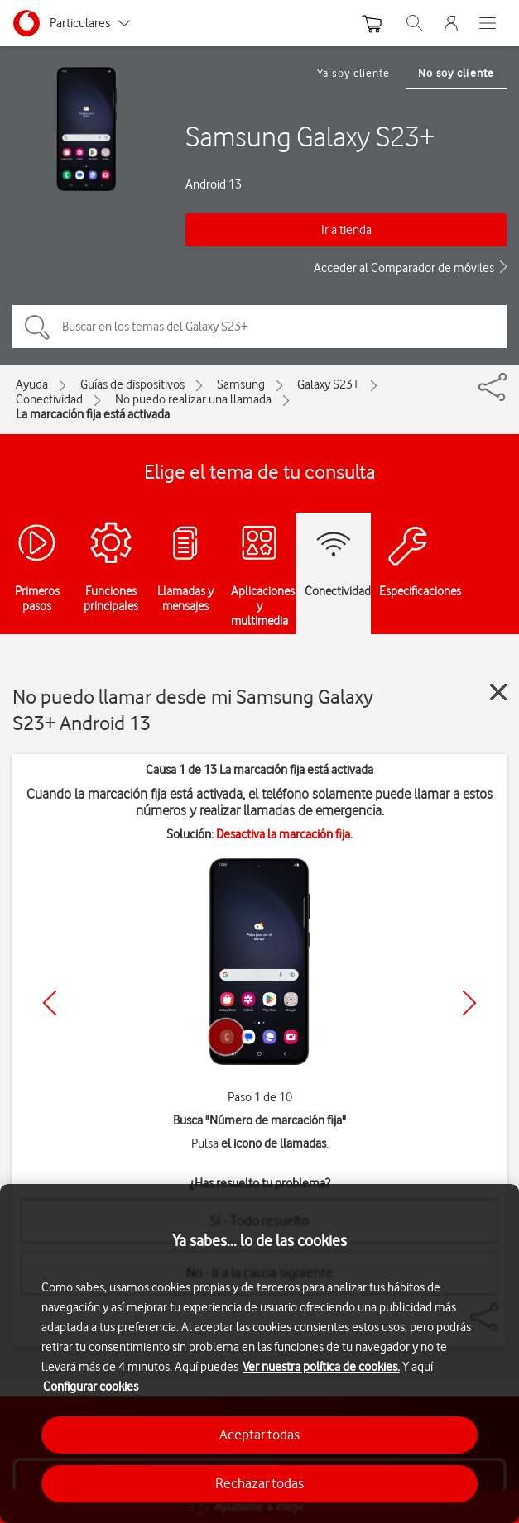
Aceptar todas (259, 1434)
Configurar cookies (90, 1386)
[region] (259, 1353)
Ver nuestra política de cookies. (321, 1366)
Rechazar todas (259, 1483)
